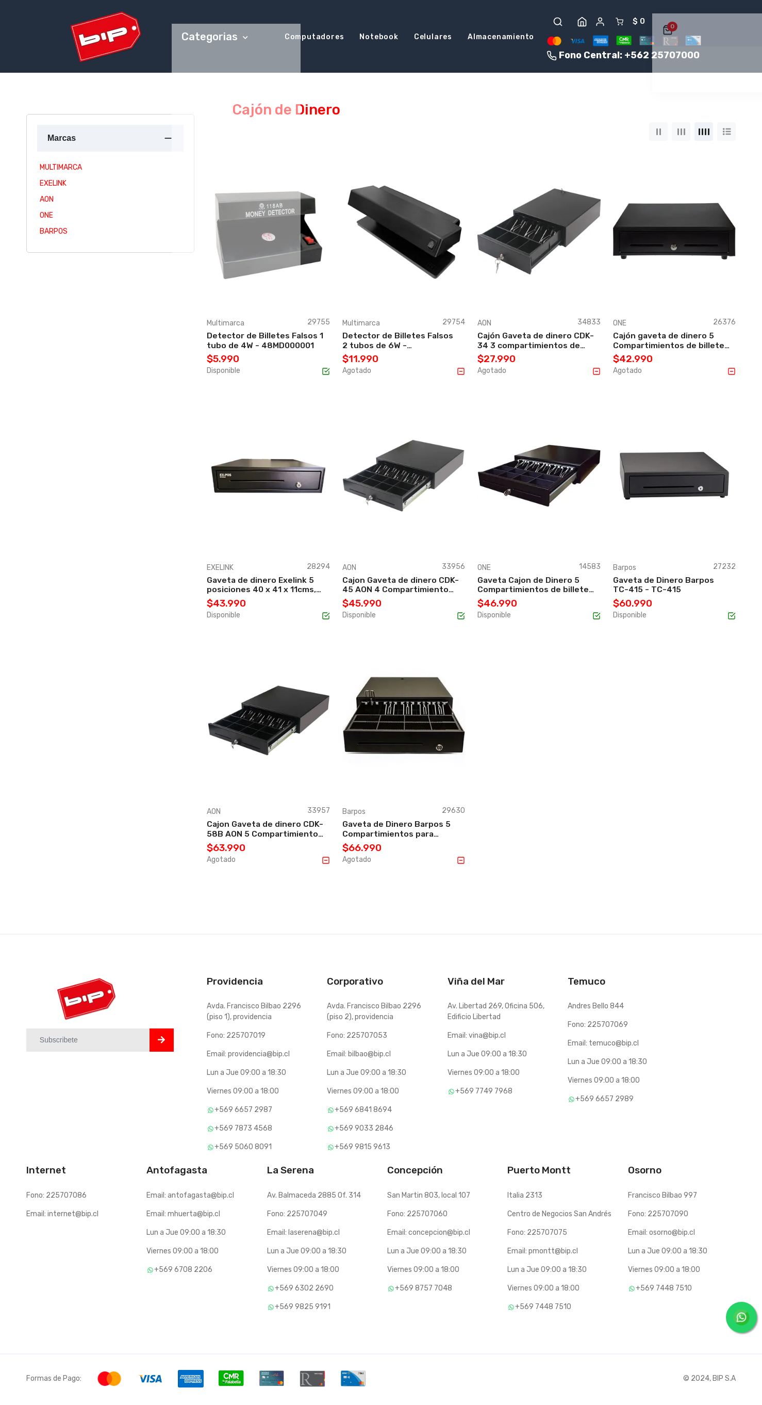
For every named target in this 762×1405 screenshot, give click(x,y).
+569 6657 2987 (239, 1112)
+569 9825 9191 (298, 1308)
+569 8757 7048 (419, 1290)
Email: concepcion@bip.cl (428, 1234)
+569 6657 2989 (601, 1101)
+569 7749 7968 (480, 1093)
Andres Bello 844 (596, 1008)
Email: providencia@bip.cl (248, 1056)
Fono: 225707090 (658, 1216)
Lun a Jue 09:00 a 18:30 (246, 1075)
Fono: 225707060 (417, 1216)
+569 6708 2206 (179, 1271)
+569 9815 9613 (358, 1149)
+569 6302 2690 (300, 1290)
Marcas (61, 140)
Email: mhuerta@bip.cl (183, 1216)
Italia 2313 (524, 1197)
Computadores (314, 38)
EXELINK (53, 185)
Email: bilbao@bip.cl (359, 1056)
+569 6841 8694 (359, 1112)
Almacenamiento (501, 38)
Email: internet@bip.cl (62, 1216)
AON (47, 201)
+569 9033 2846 (360, 1130)
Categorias (214, 37)
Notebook (378, 38)
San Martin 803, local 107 (428, 1197)
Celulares (433, 38)
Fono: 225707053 (357, 1038)
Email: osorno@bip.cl (661, 1234)
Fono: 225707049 (297, 1216)
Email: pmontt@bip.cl (542, 1253)
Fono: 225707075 (537, 1234)
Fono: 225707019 (236, 1038)
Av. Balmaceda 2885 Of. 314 (314, 1197)
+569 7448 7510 (539, 1308)
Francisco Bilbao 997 (662, 1197)
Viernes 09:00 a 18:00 (243, 1093)
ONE (46, 217)
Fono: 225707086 (56, 1197)
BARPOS (54, 233)
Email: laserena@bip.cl (303, 1234)
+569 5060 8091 (239, 1149)
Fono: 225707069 (598, 1027)
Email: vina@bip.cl (477, 1038)
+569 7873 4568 (239, 1130)
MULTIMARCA (61, 169)
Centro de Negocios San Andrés (559, 1216)
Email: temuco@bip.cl (603, 1045)
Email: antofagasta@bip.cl (190, 1197)
